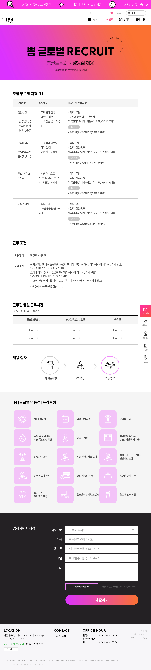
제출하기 (102, 600)
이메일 (58, 558)
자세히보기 (11, 649)
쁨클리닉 (7, 20)
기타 (59, 568)
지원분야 (56, 530)
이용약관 (144, 630)
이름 (59, 539)
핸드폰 (58, 548)
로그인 (119, 13)
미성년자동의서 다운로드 (138, 638)
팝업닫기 (147, 4)
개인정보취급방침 (140, 634)
